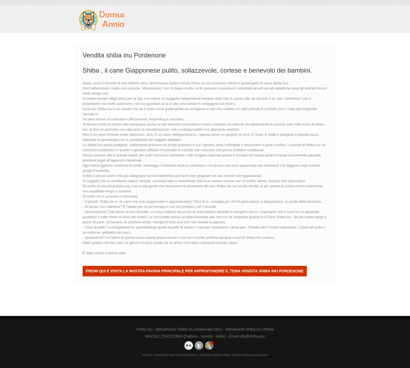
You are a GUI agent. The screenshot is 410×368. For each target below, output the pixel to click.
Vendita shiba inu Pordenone (102, 20)
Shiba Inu (223, 186)
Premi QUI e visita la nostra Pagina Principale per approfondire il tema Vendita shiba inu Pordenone (195, 271)
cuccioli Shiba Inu (247, 237)
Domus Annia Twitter (199, 345)
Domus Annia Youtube (188, 345)
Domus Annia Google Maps (209, 345)
